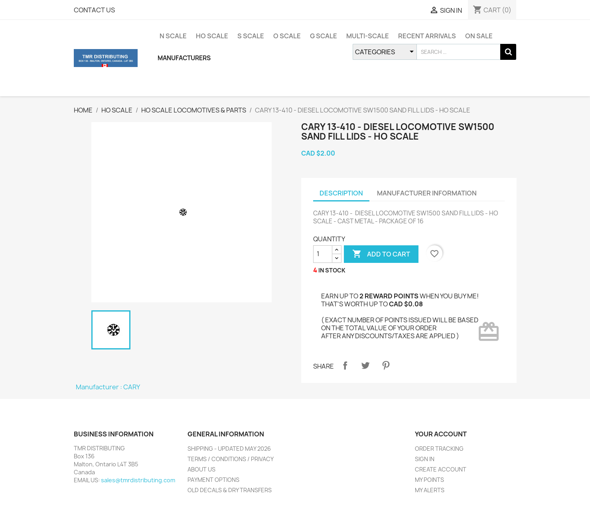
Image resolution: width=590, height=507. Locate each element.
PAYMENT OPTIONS (213, 479)
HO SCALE (212, 36)
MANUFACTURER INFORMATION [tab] (427, 193)
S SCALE (250, 36)
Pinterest (386, 365)
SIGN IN (424, 459)
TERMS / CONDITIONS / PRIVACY (230, 459)
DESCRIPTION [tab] (341, 193)
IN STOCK (331, 270)
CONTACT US (94, 10)
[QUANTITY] (322, 254)
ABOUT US (201, 469)
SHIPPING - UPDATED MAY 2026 (229, 448)
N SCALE (173, 36)
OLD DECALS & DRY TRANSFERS (229, 490)
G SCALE (323, 36)
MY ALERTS (429, 490)
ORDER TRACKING (439, 448)
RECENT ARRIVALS (427, 36)
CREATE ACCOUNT (440, 469)
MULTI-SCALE (367, 36)
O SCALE (287, 36)
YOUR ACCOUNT (441, 434)
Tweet (365, 365)
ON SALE (479, 36)
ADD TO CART (381, 254)
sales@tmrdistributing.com (138, 480)
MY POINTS (429, 479)
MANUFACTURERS (184, 58)
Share (345, 365)
